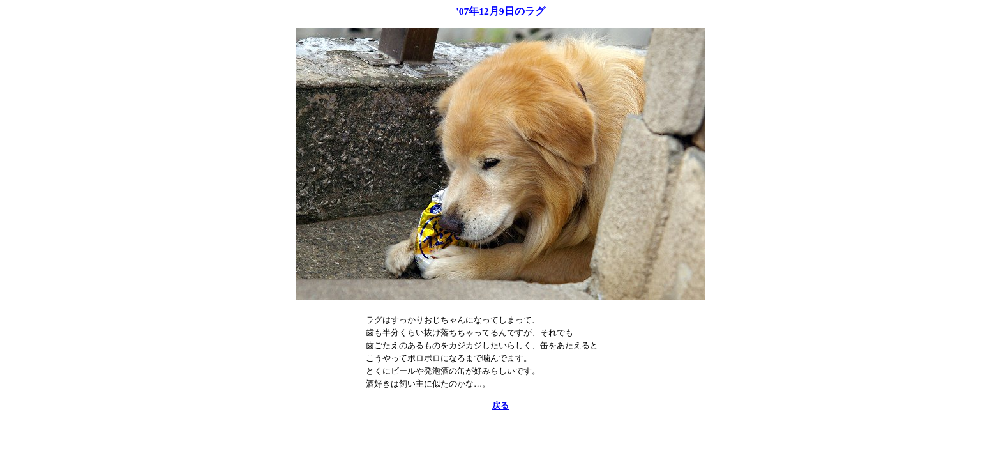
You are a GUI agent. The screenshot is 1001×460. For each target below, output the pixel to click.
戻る (500, 405)
